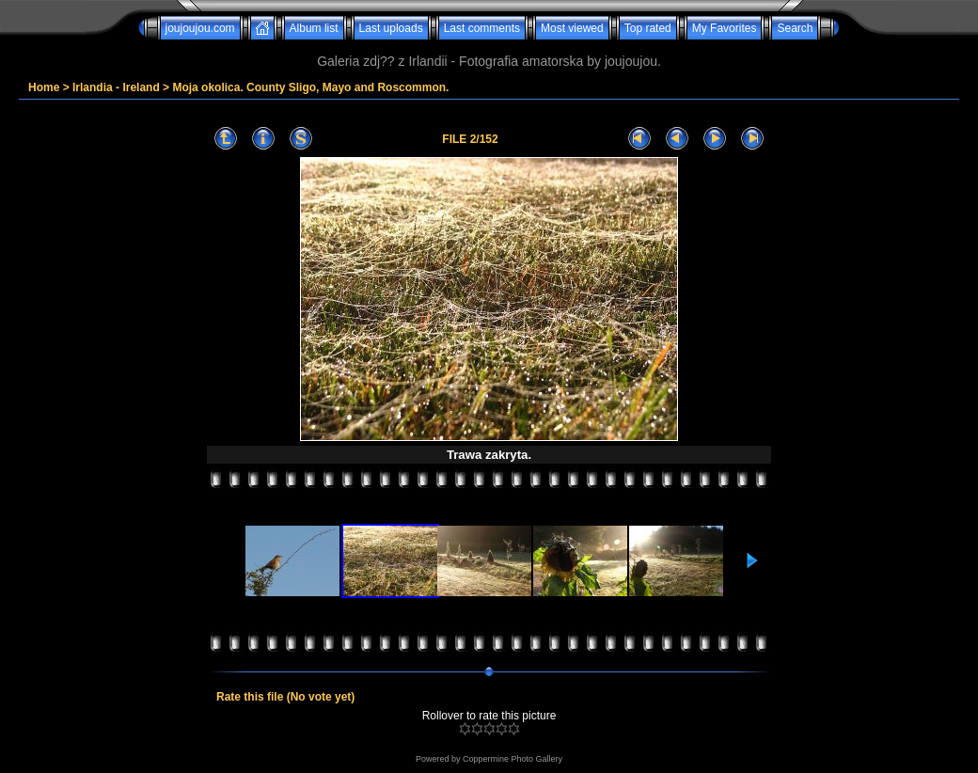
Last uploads (391, 28)
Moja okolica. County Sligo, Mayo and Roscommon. (310, 87)
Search (794, 28)
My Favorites (724, 28)
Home (43, 87)
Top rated (647, 28)
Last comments (482, 28)
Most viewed (572, 28)
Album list (314, 28)
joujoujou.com (200, 28)
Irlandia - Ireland (116, 87)
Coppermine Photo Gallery (512, 759)
